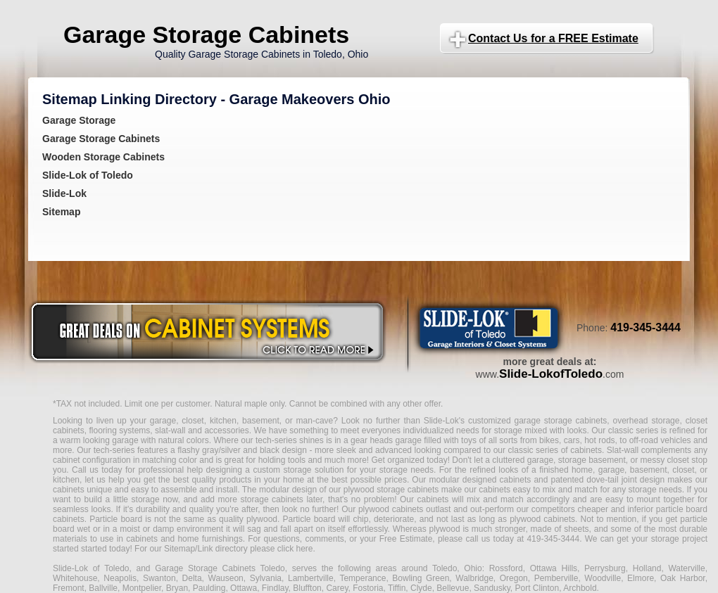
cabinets (433, 499)
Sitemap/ (180, 549)
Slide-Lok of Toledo (87, 175)
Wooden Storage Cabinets (103, 156)
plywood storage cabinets (391, 490)
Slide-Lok (64, 193)
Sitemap (61, 211)
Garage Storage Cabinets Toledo (220, 568)
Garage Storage (78, 120)
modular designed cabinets (480, 480)
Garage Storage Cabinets (206, 34)
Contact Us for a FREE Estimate (553, 38)
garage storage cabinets (560, 421)
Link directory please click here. (256, 549)
